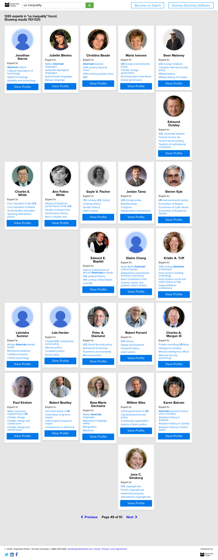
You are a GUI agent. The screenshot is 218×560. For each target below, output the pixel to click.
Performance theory (168, 145)
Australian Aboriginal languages (84, 67)
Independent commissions (81, 218)
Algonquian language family (82, 427)
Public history (28, 218)
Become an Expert (148, 5)
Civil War (162, 221)
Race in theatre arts (168, 149)
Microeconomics (30, 362)
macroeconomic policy (126, 207)
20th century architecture (79, 281)
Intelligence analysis (123, 355)
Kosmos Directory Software (191, 5)
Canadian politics (167, 289)
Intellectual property (32, 502)
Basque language (76, 74)
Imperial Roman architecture (82, 295)
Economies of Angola (124, 211)
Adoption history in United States (175, 436)
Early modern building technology (85, 286)
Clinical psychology (123, 290)
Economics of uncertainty (35, 358)
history (72, 351)
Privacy (105, 549)
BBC (114, 74)
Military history (29, 143)
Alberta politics (165, 286)
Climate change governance (173, 67)
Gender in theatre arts (169, 142)
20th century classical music (127, 67)
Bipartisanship (74, 211)
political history (168, 214)
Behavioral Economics (33, 355)
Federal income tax (77, 139)
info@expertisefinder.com (80, 549)
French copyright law (33, 498)
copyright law (31, 495)
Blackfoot (71, 434)
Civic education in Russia (126, 139)
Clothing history (30, 211)
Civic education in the (126, 136)
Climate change (166, 357)
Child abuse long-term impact (37, 427)
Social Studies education (126, 143)
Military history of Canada (35, 146)
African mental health (129, 279)
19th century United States (172, 217)
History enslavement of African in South (174, 209)
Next (131, 534)
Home (97, 549)
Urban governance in (125, 423)
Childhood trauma (122, 286)
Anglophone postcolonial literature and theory (35, 287)
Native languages (81, 64)
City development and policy (128, 427)
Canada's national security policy (39, 139)
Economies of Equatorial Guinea (130, 218)
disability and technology (35, 77)
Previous (89, 534)
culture (30, 64)
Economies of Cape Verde (127, 215)
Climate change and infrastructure (176, 365)
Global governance (168, 74)
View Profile (40, 89)
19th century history (34, 207)
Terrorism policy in (33, 423)
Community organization (125, 430)
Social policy (164, 293)
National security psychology (128, 362)
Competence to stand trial (35, 434)
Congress (72, 215)
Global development (78, 355)
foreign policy (76, 207)
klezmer (122, 64)
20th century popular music (127, 71)
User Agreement (119, 549)
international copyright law (36, 506)
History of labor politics (125, 434)
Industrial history (75, 358)
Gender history (29, 215)
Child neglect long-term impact (38, 430)
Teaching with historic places (128, 146)
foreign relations (33, 136)
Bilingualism (73, 430)
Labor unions (73, 362)
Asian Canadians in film (34, 292)
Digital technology (31, 73)
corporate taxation (79, 136)
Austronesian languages (80, 71)
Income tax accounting (79, 143)
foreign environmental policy (175, 64)
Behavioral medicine (123, 283)
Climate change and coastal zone (176, 361)
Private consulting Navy (127, 351)
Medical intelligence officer (127, 358)
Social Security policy (35, 351)
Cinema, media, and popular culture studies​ (37, 297)
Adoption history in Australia (173, 429)
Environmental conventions (172, 71)
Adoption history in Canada (172, 433)
